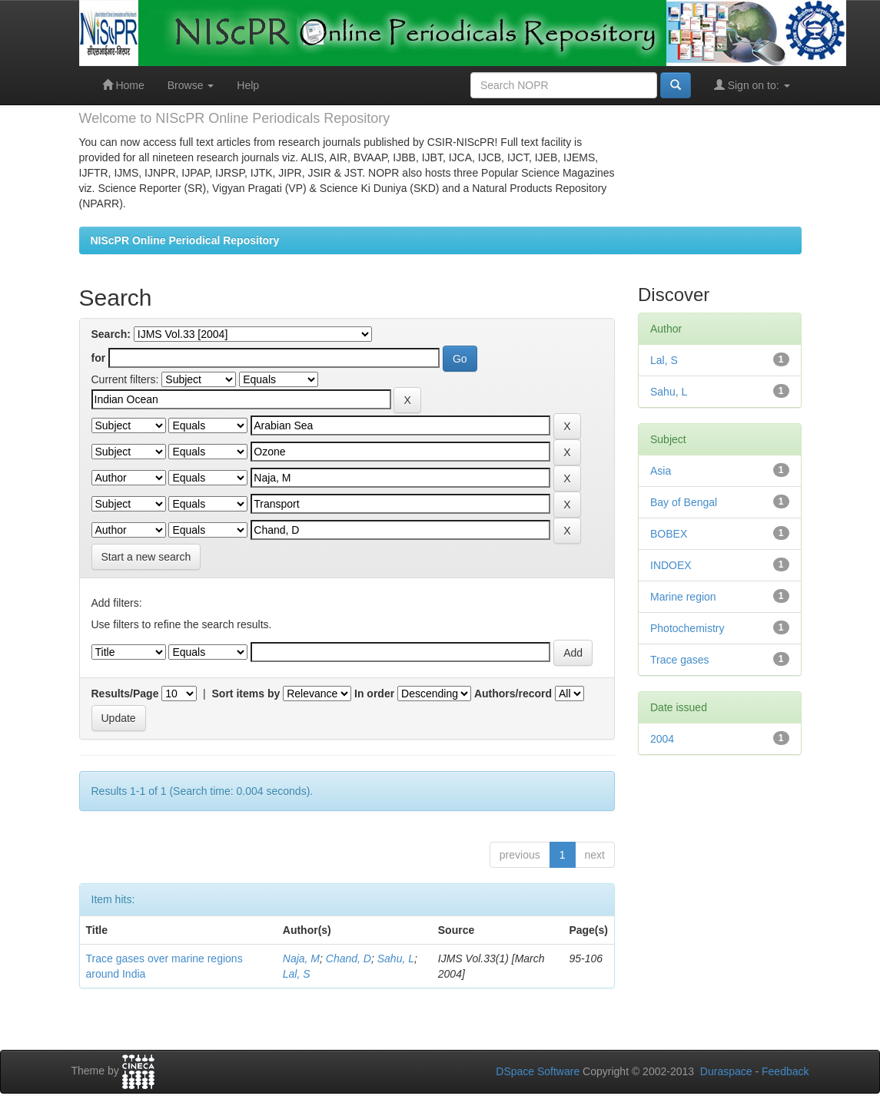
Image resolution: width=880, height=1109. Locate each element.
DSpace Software (537, 1071)
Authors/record (513, 693)
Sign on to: (752, 84)
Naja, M (301, 958)
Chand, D (348, 958)
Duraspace (726, 1071)
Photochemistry (687, 628)
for (98, 358)
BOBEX (668, 534)
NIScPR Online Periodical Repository (185, 240)
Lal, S (296, 974)
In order (374, 693)
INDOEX (671, 565)
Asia (660, 471)
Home (123, 84)
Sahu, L (395, 958)
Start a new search (146, 557)
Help (248, 85)
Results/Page (125, 693)
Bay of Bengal (683, 502)
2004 (662, 739)
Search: (111, 334)
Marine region (683, 597)
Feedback (785, 1071)
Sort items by (246, 693)
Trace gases (679, 660)
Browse (191, 85)
